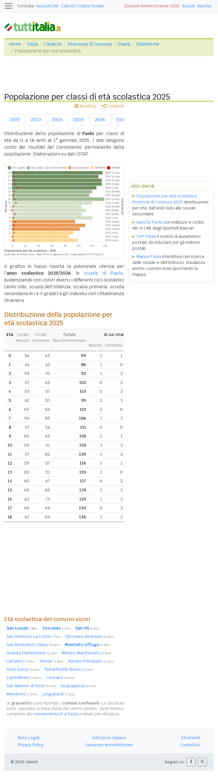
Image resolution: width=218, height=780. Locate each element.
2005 (78, 120)
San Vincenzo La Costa (33, 636)
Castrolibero (24, 677)
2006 (100, 120)
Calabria (53, 44)
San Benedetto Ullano (33, 644)
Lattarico (21, 661)
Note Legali (28, 737)
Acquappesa (79, 685)
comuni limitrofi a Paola (55, 713)
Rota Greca (23, 669)
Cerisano (60, 677)
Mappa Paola (149, 256)
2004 (57, 120)
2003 (36, 120)
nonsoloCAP (47, 6)
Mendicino (22, 694)
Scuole (188, 6)
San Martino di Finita (31, 685)
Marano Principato (91, 661)
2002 (15, 120)
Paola (124, 44)
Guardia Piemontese (32, 652)
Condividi (113, 106)
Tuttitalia (25, 6)
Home (15, 44)
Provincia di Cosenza (90, 44)
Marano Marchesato (86, 652)
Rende (52, 661)
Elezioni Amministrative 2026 (152, 6)
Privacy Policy (30, 744)
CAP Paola (146, 236)
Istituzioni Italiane (109, 737)
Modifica (85, 106)
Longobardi (58, 694)
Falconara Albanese (89, 636)
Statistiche (147, 44)
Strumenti (190, 737)
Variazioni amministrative (109, 744)
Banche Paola (149, 222)
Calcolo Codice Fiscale (82, 6)
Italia (32, 44)
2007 (121, 120)
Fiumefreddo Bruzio (68, 669)
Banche (204, 6)
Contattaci (190, 744)
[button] (191, 762)
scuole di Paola (103, 273)
